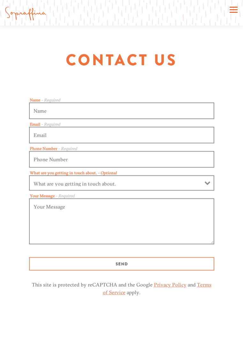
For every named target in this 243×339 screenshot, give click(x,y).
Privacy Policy (170, 286)
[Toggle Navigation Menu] (233, 9)
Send (122, 265)
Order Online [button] (121, 332)
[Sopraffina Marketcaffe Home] (25, 13)
